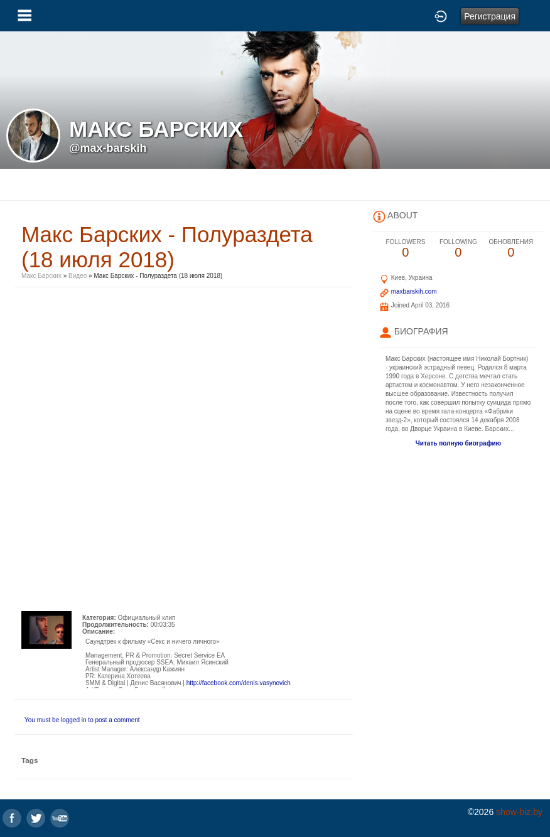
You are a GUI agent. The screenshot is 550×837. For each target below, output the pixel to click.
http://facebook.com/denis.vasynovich (238, 683)
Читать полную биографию (458, 443)
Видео (77, 275)
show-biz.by (519, 812)
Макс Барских (41, 275)
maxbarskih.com (414, 291)
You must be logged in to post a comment (82, 720)
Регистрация (489, 16)
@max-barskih (108, 148)
